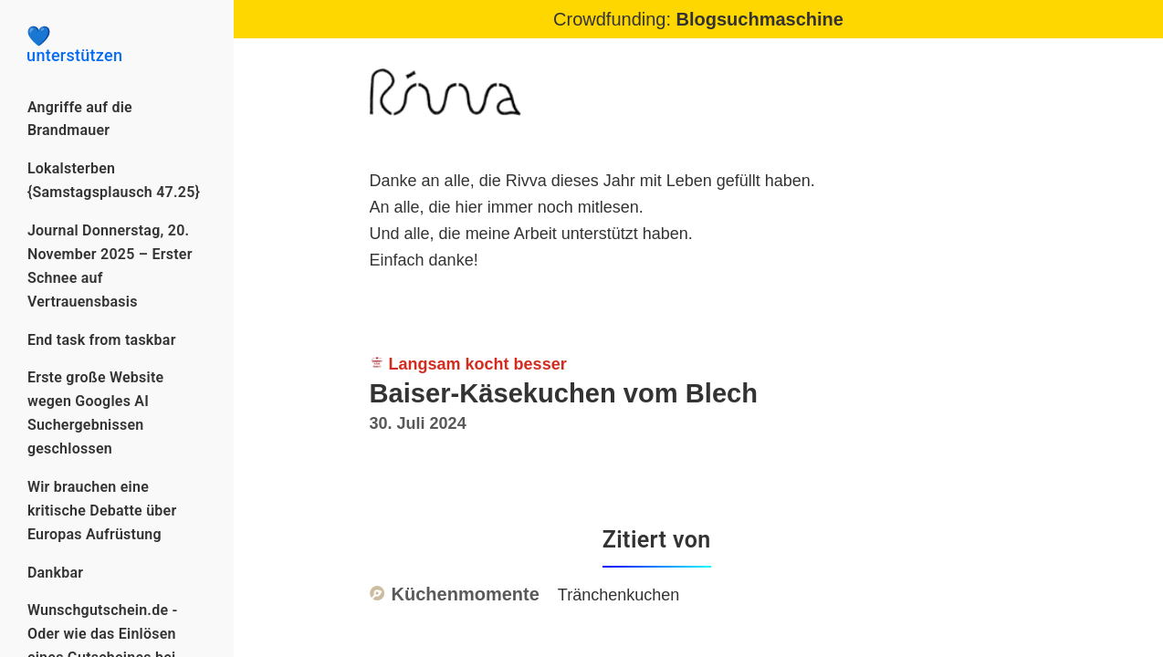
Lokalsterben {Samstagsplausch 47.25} (113, 180)
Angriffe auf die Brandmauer (79, 119)
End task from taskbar (101, 340)
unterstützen (116, 45)
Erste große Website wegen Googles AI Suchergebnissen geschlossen (95, 413)
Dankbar (55, 572)
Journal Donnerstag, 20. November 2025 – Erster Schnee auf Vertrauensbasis (110, 266)
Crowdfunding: (698, 19)
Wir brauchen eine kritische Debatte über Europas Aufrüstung (102, 510)
